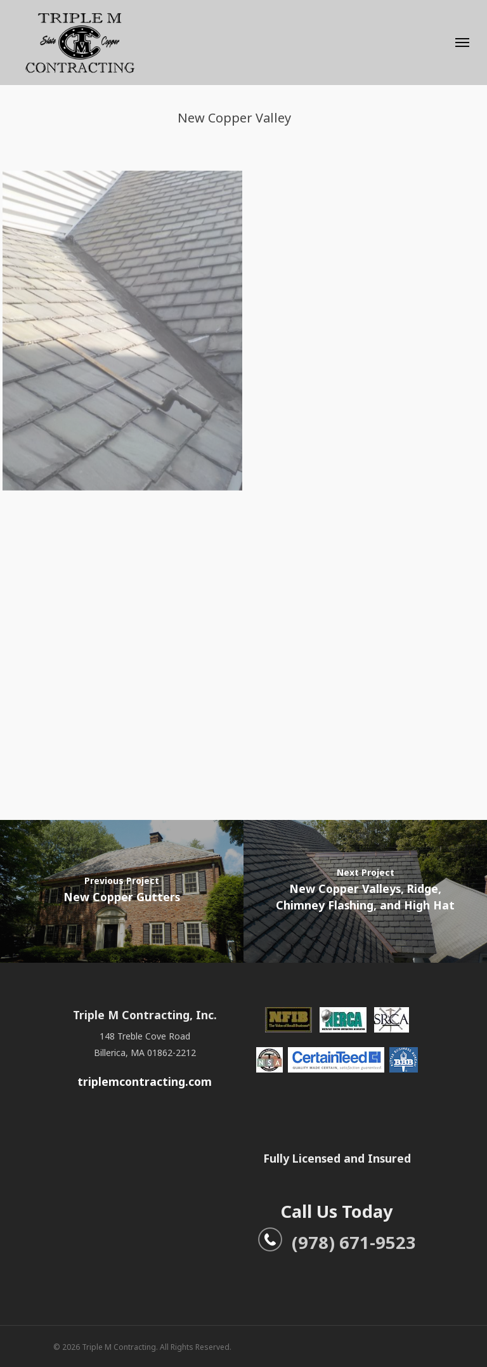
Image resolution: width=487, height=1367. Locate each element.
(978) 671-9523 (336, 1242)
